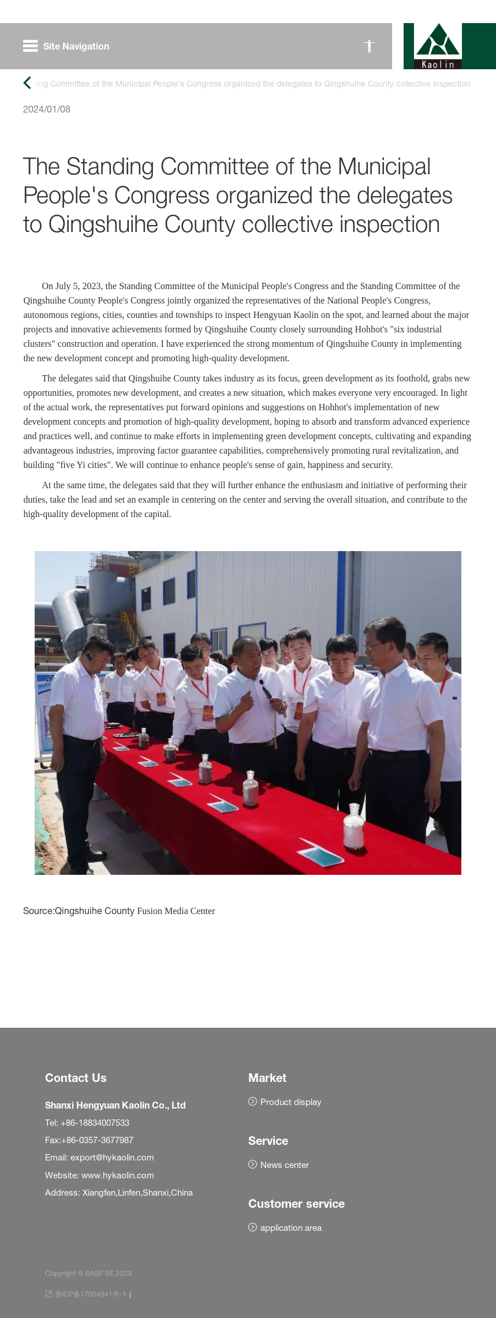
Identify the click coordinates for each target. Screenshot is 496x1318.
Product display (291, 1101)
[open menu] (69, 46)
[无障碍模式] (369, 46)
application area (291, 1227)
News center (284, 1164)
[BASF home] (438, 46)
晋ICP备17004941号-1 (90, 1294)
